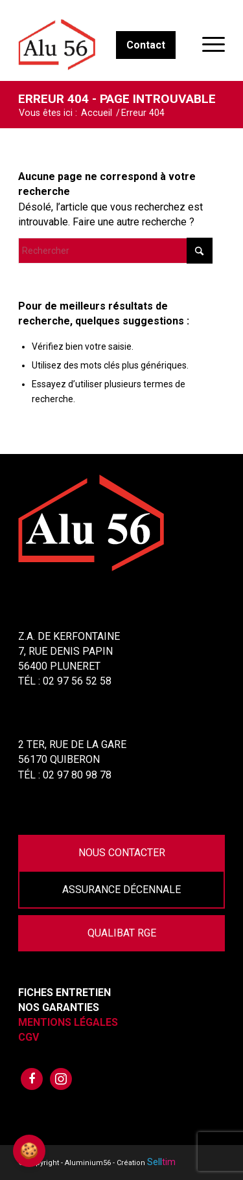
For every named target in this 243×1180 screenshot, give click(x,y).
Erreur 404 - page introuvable (117, 98)
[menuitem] (207, 45)
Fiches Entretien (64, 992)
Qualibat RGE (121, 933)
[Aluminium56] (100, 45)
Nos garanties (58, 1007)
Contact (145, 45)
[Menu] (207, 45)
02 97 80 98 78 (77, 775)
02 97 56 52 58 (77, 681)
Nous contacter (121, 852)
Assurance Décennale (121, 889)
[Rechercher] (115, 251)
